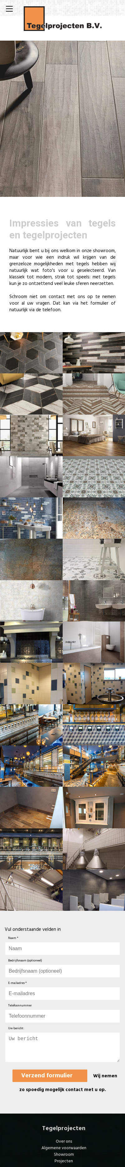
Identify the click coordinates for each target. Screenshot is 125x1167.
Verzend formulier (47, 1081)
